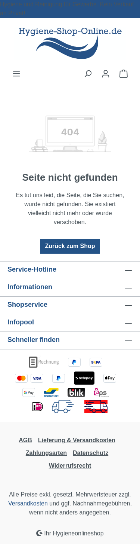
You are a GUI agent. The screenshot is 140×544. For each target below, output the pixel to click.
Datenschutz (90, 453)
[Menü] (16, 73)
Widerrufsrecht (70, 465)
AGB (25, 440)
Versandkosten (28, 503)
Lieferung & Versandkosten (76, 440)
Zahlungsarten (46, 453)
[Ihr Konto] (106, 73)
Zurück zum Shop (70, 246)
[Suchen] (88, 73)
